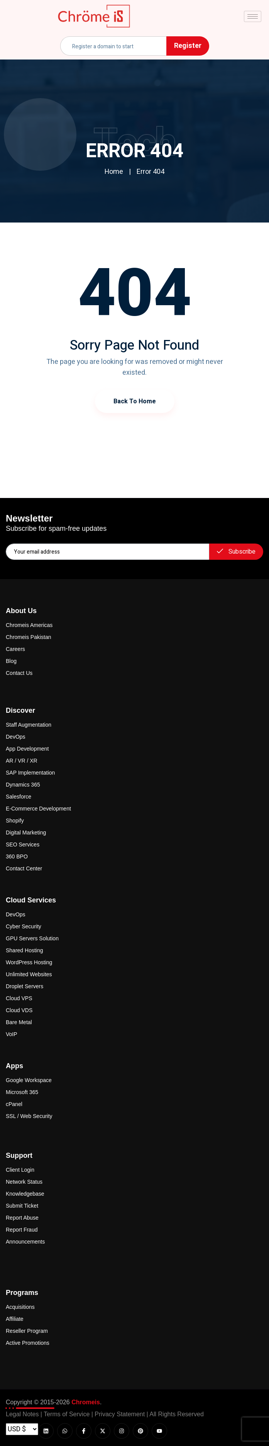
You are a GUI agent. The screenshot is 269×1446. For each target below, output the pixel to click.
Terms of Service (67, 1414)
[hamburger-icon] (252, 16)
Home (114, 172)
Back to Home (134, 401)
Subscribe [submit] (236, 551)
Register (187, 46)
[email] (107, 552)
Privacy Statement (120, 1414)
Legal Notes (22, 1414)
